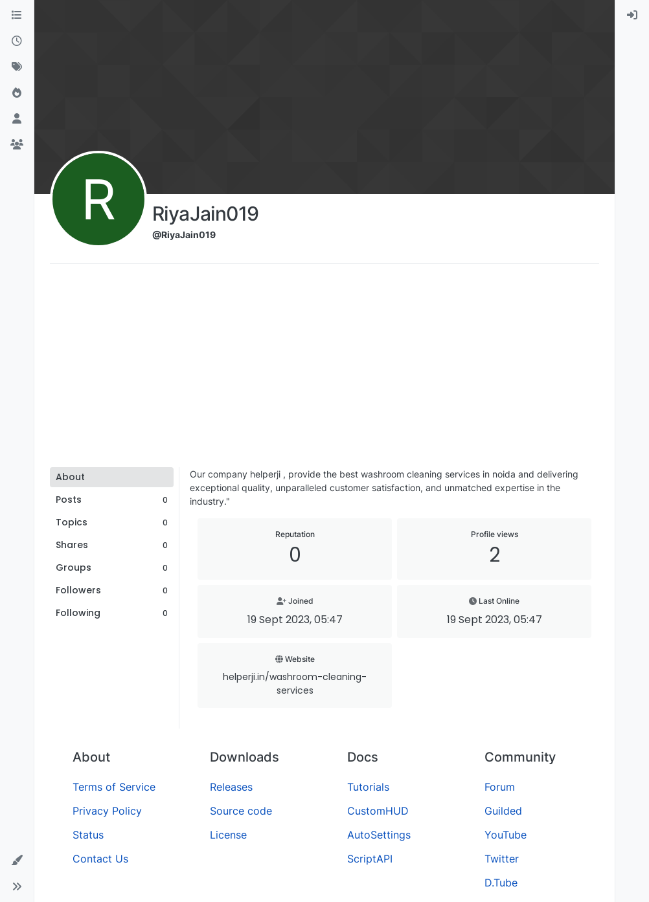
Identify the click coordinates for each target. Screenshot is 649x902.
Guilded (503, 810)
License (228, 834)
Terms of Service (114, 786)
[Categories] (16, 15)
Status (88, 834)
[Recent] (16, 41)
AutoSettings (379, 834)
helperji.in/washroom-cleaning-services (295, 683)
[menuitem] (632, 15)
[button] (16, 860)
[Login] (632, 15)
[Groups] (16, 145)
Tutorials (368, 786)
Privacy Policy (107, 810)
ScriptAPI (370, 858)
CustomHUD (378, 810)
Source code (241, 810)
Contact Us (100, 858)
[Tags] (16, 67)
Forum (499, 786)
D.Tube (501, 882)
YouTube (505, 834)
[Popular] (16, 93)
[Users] (16, 119)
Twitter (501, 858)
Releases (231, 786)
